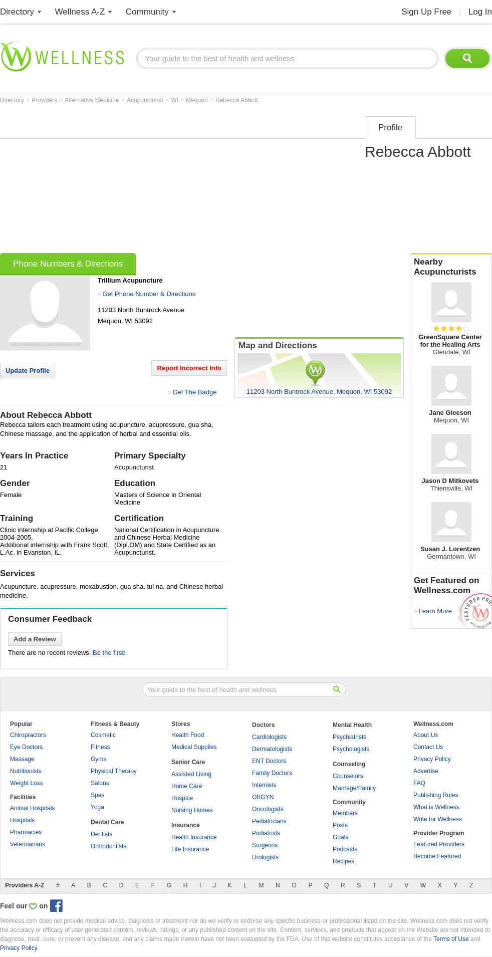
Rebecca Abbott (236, 100)
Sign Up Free (426, 12)
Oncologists (268, 809)
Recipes (343, 861)
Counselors (348, 776)
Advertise (425, 771)
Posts (340, 825)
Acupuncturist (146, 100)
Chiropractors (28, 735)
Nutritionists (26, 771)
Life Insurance (190, 849)
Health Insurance (194, 837)
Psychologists (351, 749)
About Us (425, 735)
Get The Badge (194, 392)
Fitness (100, 747)
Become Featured (437, 856)
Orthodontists (108, 846)
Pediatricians (269, 821)
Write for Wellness (437, 819)
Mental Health (352, 725)
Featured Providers (438, 844)
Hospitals (22, 820)
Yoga (97, 807)
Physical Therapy (114, 771)
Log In (480, 12)
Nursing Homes (192, 810)
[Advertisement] (162, 181)
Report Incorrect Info (189, 368)
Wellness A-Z (80, 12)
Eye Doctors (26, 747)
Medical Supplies (194, 747)
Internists (264, 785)
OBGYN (263, 797)
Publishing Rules (435, 795)
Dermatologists (272, 749)
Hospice (182, 798)
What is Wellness (436, 807)
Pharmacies (26, 832)
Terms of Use (451, 938)
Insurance (185, 825)
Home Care (186, 786)
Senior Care (188, 762)
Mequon (197, 100)
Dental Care (107, 822)
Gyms (98, 759)
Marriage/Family (354, 788)
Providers (45, 100)
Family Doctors (272, 773)
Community (147, 12)
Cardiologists (269, 737)
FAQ (419, 783)
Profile (390, 127)
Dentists (101, 834)
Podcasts (345, 849)
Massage (22, 759)
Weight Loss (26, 783)
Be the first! (109, 652)
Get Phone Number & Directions (148, 294)
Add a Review (35, 639)
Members (345, 813)
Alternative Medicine (93, 100)
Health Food (187, 735)
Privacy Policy (432, 759)
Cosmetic (103, 735)
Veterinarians (27, 844)
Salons (100, 783)
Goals (340, 837)
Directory (17, 12)
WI (175, 100)
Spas (97, 795)
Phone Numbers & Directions (68, 264)
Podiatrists (266, 833)
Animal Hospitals (32, 808)
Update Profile (28, 370)
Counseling (349, 764)
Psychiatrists (349, 737)
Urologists (265, 857)
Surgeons (265, 845)
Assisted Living (191, 774)
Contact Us (428, 747)
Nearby (451, 267)
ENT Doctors (269, 761)
